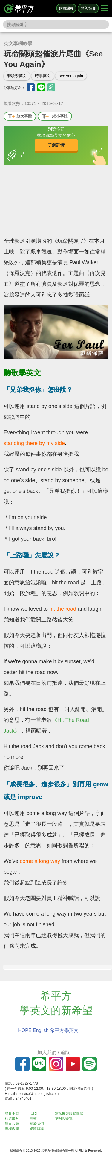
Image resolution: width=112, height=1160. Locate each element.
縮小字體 (55, 116)
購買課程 (66, 8)
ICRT (34, 1113)
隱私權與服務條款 (69, 1113)
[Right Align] (104, 8)
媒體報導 (37, 1129)
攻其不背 (12, 1113)
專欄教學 (12, 1129)
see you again (71, 76)
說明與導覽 (64, 1118)
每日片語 (12, 1123)
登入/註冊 (88, 8)
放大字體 (20, 116)
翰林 (33, 1118)
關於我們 (37, 1123)
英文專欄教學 (18, 43)
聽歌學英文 (17, 76)
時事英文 (42, 76)
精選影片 (12, 1118)
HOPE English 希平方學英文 (48, 1030)
